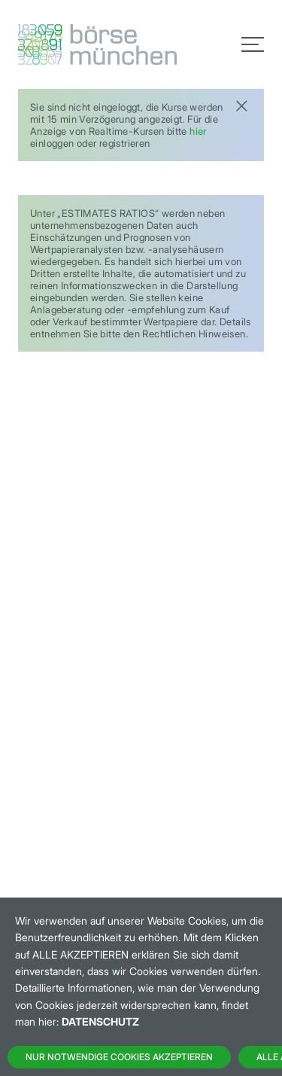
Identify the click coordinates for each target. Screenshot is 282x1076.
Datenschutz (100, 1021)
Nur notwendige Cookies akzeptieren (119, 1056)
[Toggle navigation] (252, 44)
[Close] (241, 104)
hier (198, 131)
